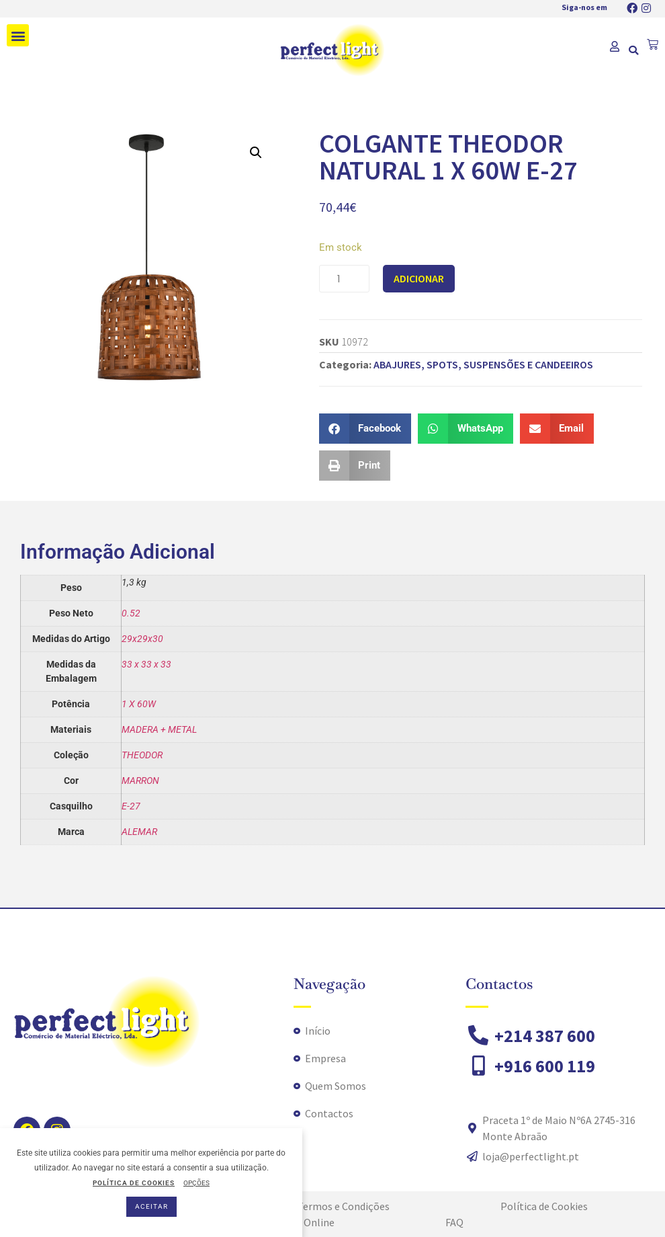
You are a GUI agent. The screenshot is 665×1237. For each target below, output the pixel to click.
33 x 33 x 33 (146, 664)
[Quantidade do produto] (344, 278)
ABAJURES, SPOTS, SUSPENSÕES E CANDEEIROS (483, 364)
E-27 (131, 806)
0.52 (131, 613)
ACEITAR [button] (151, 1206)
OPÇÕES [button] (196, 1183)
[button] (18, 35)
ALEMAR (139, 831)
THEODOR (142, 755)
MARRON (140, 780)
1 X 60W (139, 704)
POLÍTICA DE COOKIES (134, 1183)
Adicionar (419, 278)
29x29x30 (142, 638)
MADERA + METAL (159, 729)
